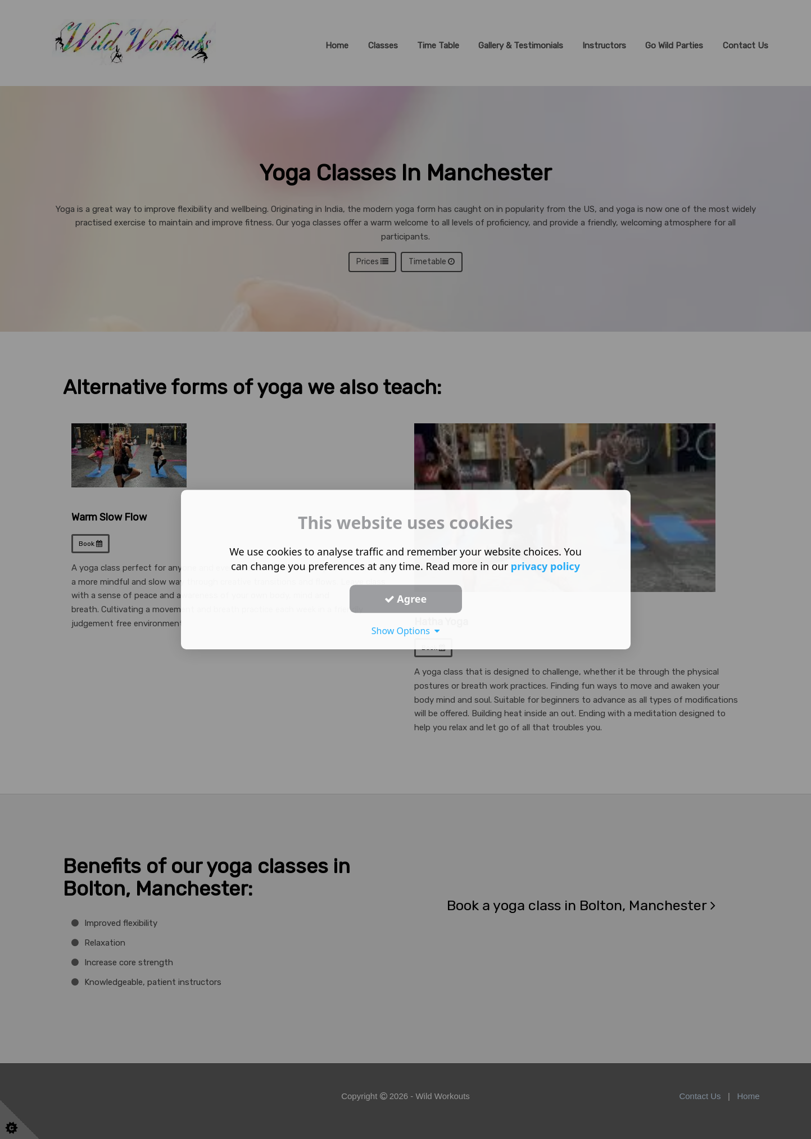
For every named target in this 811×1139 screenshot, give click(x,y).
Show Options (405, 631)
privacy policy (545, 566)
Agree (405, 598)
